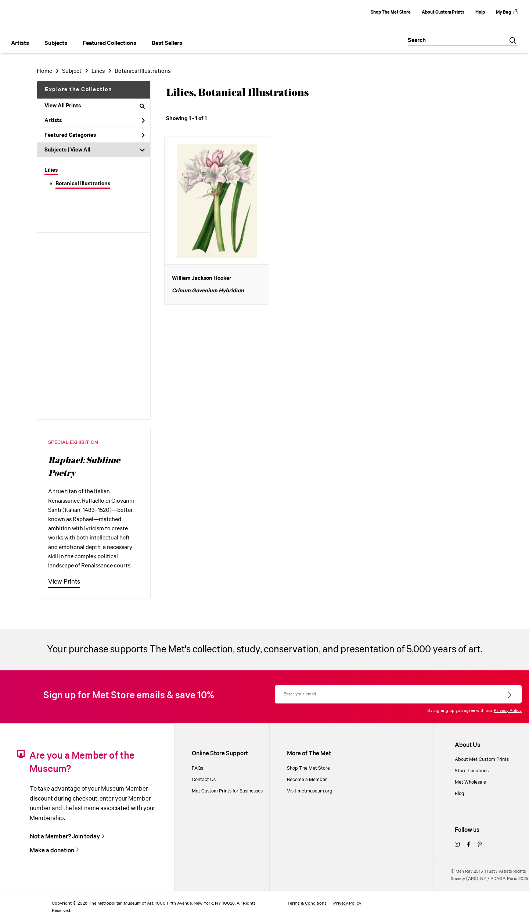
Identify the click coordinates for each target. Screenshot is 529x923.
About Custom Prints (443, 12)
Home (44, 71)
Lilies (51, 170)
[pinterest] (480, 845)
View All (80, 150)
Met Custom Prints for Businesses (227, 791)
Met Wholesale (470, 782)
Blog (459, 794)
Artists (94, 120)
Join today (86, 837)
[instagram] (457, 845)
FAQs (197, 768)
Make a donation (52, 851)
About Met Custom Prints (482, 759)
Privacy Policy (508, 711)
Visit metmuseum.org (309, 791)
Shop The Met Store (391, 12)
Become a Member (307, 780)
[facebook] (468, 845)
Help (480, 12)
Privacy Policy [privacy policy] (347, 903)
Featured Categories (94, 135)
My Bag (507, 12)
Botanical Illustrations (82, 184)
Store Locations (472, 771)
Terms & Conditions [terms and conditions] (307, 903)
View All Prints (94, 106)
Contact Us (204, 780)
